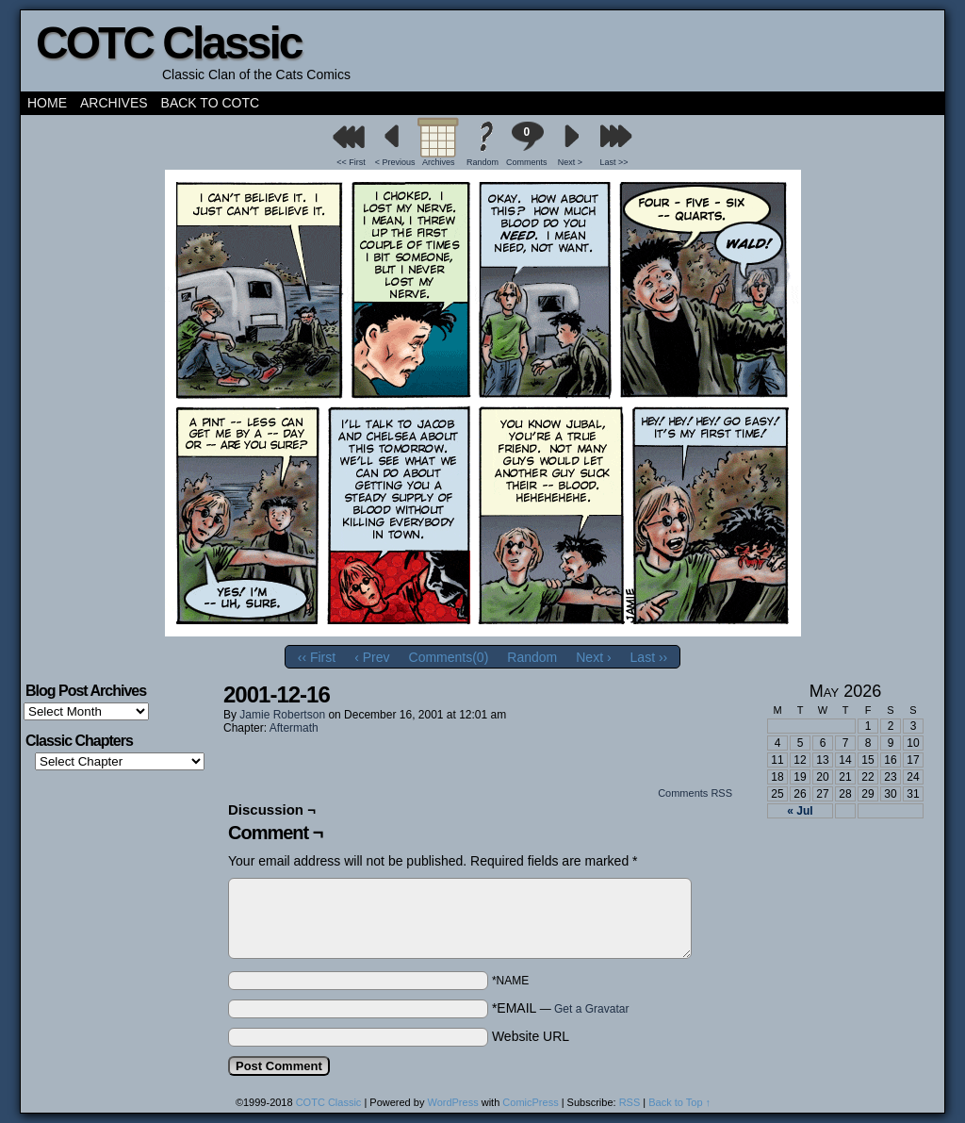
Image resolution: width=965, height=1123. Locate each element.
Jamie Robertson (282, 714)
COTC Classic (168, 43)
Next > (570, 162)
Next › (593, 657)
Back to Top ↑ (679, 1102)
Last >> (614, 162)
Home (47, 102)
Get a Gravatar (591, 1009)
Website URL (530, 1036)
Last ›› (649, 657)
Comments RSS (695, 793)
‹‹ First (316, 657)
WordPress (452, 1102)
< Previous (395, 162)
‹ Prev (371, 657)
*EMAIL (561, 1008)
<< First (351, 162)
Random (482, 162)
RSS (630, 1102)
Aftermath (294, 728)
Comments (527, 144)
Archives (114, 102)
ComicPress (530, 1102)
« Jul (799, 810)
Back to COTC (210, 102)
